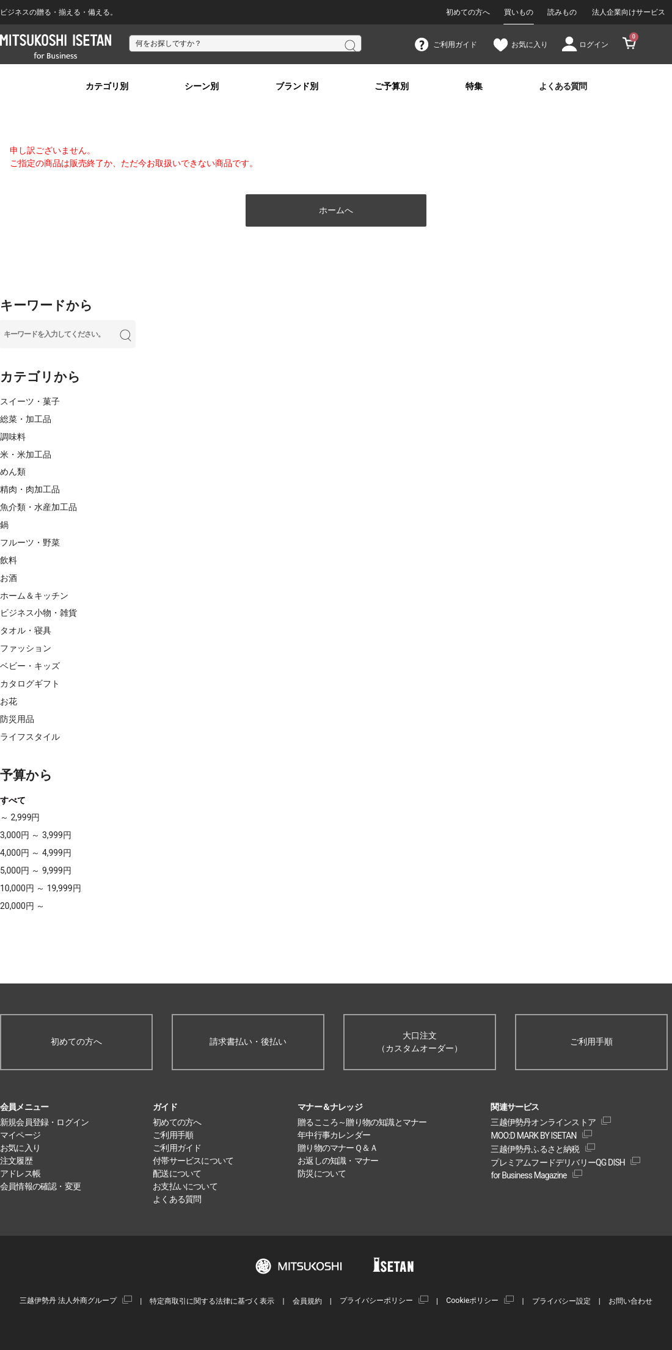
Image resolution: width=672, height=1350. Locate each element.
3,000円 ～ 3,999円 (35, 835)
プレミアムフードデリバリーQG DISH (558, 1162)
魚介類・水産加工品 (38, 507)
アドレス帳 (20, 1173)
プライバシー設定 (561, 1300)
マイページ (20, 1135)
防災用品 (17, 719)
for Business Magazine (528, 1175)
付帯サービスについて (193, 1161)
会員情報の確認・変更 (40, 1186)
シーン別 (201, 86)
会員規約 (307, 1300)
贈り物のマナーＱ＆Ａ (338, 1148)
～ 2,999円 (20, 817)
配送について (177, 1173)
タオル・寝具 (25, 630)
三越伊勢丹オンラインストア (543, 1122)
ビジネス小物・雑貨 (38, 613)
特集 (474, 86)
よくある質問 (562, 86)
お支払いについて (185, 1186)
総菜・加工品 (25, 419)
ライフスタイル (30, 737)
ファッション (25, 648)
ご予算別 (391, 86)
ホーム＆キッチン (34, 595)
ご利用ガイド (177, 1148)
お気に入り (20, 1148)
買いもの (518, 12)
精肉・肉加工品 (30, 489)
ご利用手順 (591, 1041)
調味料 (13, 437)
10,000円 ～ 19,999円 (40, 888)
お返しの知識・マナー (338, 1161)
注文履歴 (16, 1161)
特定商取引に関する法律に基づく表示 (212, 1300)
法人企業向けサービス (628, 12)
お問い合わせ (630, 1300)
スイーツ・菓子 (30, 401)
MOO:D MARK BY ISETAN (533, 1135)
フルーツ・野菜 (30, 542)
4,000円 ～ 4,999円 (35, 853)
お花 (8, 701)
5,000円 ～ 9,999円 (35, 870)
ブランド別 (297, 86)
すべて (13, 800)
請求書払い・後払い (248, 1041)
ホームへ (336, 210)
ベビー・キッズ (30, 666)
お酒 (8, 578)
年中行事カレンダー (334, 1135)
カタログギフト (30, 683)
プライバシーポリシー (376, 1300)
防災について (322, 1173)
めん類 (13, 471)
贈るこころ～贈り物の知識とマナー (362, 1122)
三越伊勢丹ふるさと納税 (535, 1149)
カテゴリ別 (107, 86)
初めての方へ (468, 12)
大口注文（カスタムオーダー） (419, 1042)
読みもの (562, 12)
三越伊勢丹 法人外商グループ (68, 1300)
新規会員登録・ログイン (44, 1122)
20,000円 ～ (22, 906)
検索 (349, 44)
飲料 (8, 560)
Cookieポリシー (472, 1300)
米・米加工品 (25, 454)
